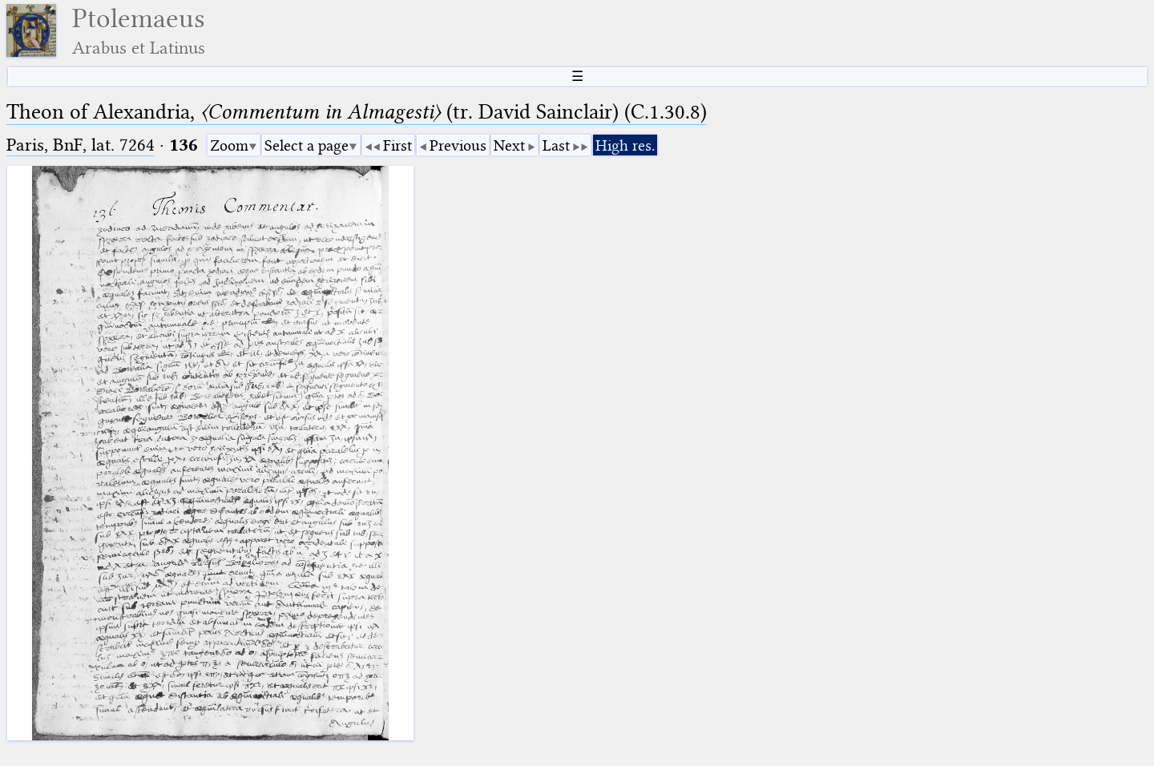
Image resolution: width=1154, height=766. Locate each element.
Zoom (229, 145)
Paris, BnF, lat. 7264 (80, 144)
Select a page (306, 145)
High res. (625, 145)
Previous (458, 145)
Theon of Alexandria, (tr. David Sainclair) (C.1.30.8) (356, 111)
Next (509, 145)
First (397, 145)
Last (556, 145)
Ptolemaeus (138, 30)
